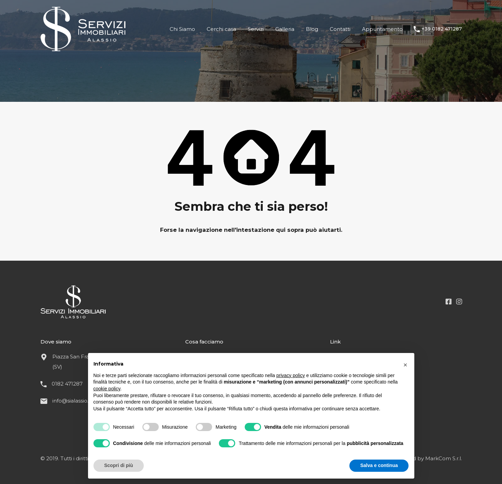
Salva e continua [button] (379, 465)
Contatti (340, 29)
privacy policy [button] (290, 375)
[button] (405, 363)
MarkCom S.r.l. (443, 458)
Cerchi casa (221, 29)
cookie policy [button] (106, 388)
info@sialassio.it (71, 400)
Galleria (284, 29)
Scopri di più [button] (118, 465)
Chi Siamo (182, 29)
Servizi (256, 29)
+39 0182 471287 (441, 29)
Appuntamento (382, 29)
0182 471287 (67, 383)
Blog (312, 29)
